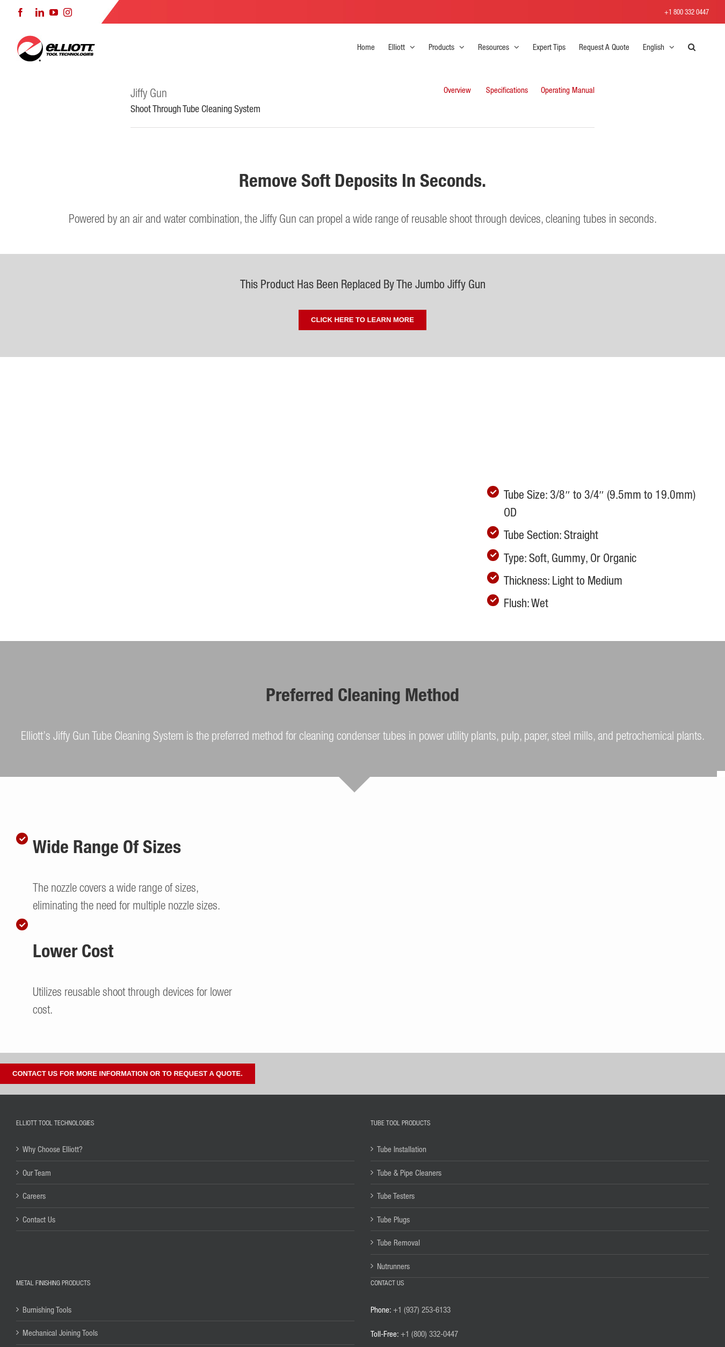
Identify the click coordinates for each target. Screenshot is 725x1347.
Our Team (37, 1172)
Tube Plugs (393, 1219)
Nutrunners (393, 1266)
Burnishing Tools (47, 1309)
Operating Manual (568, 89)
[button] (691, 46)
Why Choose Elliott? (53, 1149)
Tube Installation (401, 1149)
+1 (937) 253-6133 (422, 1309)
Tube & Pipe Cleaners (409, 1172)
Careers (34, 1195)
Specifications (507, 89)
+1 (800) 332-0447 (429, 1333)
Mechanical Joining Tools (60, 1332)
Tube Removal (398, 1242)
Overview (457, 89)
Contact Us (39, 1219)
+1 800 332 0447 (686, 11)
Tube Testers (396, 1195)
